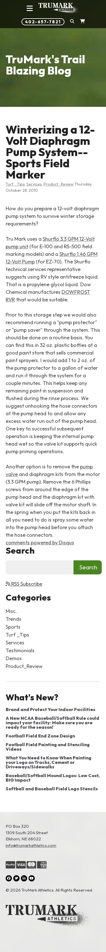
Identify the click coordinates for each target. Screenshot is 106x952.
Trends (13, 619)
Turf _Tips (15, 184)
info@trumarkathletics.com (31, 845)
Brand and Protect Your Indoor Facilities (50, 709)
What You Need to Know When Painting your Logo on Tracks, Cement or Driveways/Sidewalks (48, 762)
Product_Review (58, 184)
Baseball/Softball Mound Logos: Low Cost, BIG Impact (52, 778)
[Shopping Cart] (82, 21)
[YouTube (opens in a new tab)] (32, 878)
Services (34, 184)
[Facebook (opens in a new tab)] (9, 878)
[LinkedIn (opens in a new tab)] (24, 878)
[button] (72, 21)
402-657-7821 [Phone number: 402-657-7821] (43, 21)
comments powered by (40, 542)
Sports (13, 627)
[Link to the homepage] (53, 917)
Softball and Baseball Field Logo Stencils (52, 788)
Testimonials (20, 650)
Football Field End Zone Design (40, 736)
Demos (14, 658)
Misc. (11, 611)
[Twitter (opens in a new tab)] (16, 878)
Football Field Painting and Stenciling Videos (48, 747)
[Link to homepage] (59, 8)
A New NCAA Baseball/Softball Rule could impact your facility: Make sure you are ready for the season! (52, 722)
